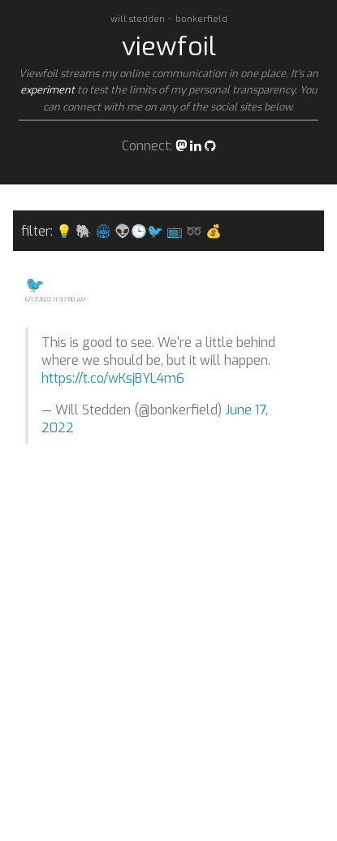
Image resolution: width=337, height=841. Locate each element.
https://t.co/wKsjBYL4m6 (112, 378)
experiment (47, 90)
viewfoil (169, 46)
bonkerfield (201, 19)
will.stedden (138, 19)
